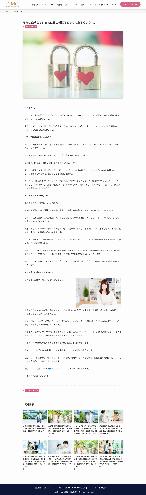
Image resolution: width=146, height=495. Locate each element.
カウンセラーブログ (31, 26)
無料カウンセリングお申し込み (75, 488)
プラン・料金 (92, 488)
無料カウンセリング (56, 368)
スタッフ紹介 (57, 488)
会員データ (47, 488)
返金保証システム (105, 488)
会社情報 (38, 488)
